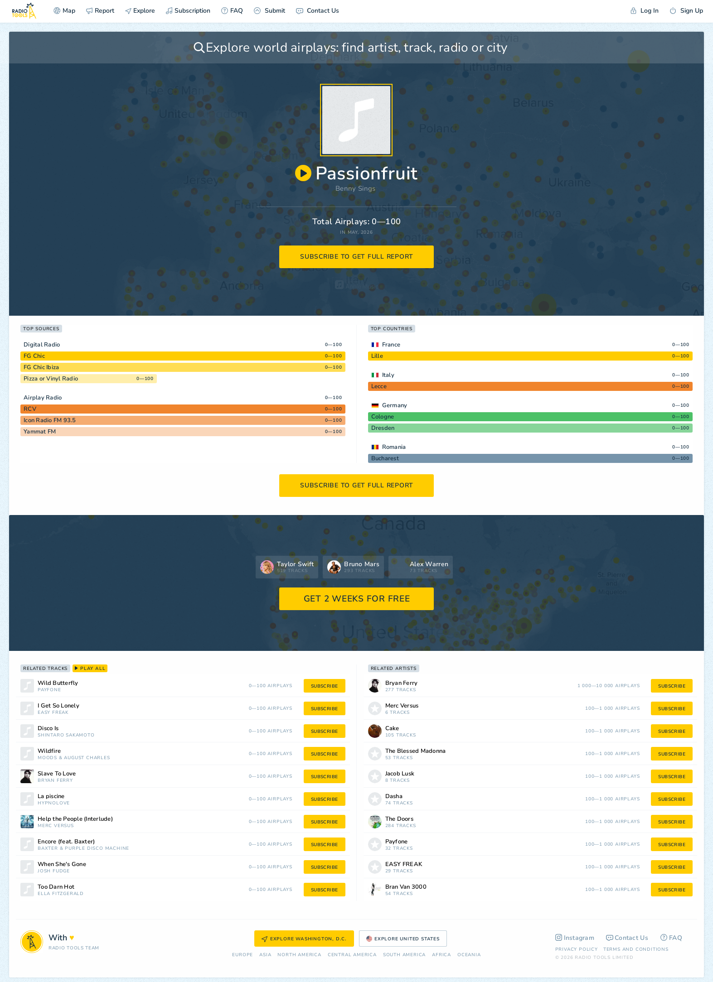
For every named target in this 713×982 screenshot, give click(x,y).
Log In (645, 10)
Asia (265, 955)
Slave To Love (57, 773)
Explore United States (403, 939)
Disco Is (48, 728)
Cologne (382, 417)
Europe (242, 955)
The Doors (399, 819)
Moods (47, 758)
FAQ (232, 10)
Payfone (49, 690)
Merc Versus (56, 825)
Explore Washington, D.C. (304, 939)
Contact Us (317, 10)
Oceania (469, 955)
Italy (388, 375)
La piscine (51, 796)
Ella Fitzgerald (61, 893)
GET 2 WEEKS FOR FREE (357, 599)
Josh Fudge (54, 871)
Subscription (188, 10)
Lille (377, 356)
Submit (269, 10)
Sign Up (686, 10)
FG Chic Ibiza (41, 367)
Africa (441, 955)
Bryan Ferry (55, 780)
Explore (140, 10)
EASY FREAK (53, 712)
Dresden (383, 428)
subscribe (324, 686)
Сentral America (352, 955)
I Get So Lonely (58, 705)
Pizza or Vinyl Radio (51, 379)
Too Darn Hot (56, 887)
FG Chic (34, 356)
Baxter (48, 848)
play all (90, 668)
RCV (30, 409)
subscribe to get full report (356, 256)
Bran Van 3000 (406, 887)
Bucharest (385, 458)
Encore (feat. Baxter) (66, 841)
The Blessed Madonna (415, 751)
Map (64, 10)
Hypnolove (54, 803)
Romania (394, 447)
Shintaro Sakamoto (66, 735)
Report (100, 10)
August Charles (87, 758)
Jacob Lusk (400, 773)
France (391, 345)
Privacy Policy (576, 949)
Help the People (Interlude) (75, 819)
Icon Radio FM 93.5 (50, 420)
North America (299, 955)
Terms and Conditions (636, 949)
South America (404, 955)
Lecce (379, 386)
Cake (392, 728)
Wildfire (49, 751)
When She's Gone (62, 864)
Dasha (394, 796)
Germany (394, 405)
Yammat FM (40, 432)
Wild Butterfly (58, 683)
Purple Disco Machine (97, 848)
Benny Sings (355, 188)
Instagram (575, 938)
